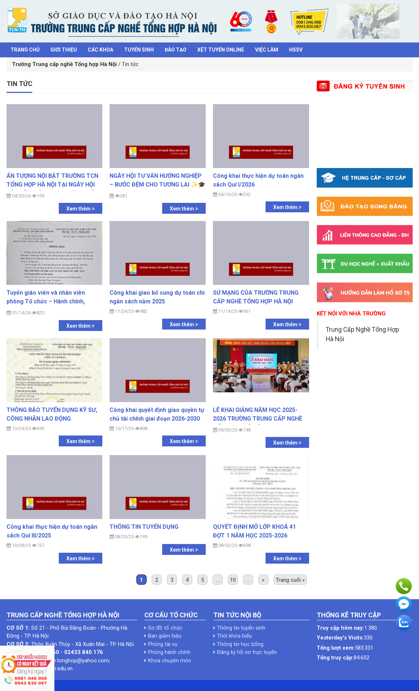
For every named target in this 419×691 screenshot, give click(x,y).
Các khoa (100, 50)
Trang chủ (25, 50)
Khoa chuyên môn (169, 660)
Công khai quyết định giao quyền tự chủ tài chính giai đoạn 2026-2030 (157, 414)
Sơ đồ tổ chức (165, 628)
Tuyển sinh (139, 50)
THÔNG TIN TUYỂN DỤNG (144, 526)
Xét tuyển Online (220, 50)
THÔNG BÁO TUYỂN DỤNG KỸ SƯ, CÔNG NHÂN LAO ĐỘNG (52, 414)
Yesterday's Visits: (340, 637)
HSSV (296, 50)
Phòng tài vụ (162, 644)
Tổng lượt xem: (336, 648)
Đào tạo (175, 50)
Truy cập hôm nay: (340, 628)
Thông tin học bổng (240, 644)
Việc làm (266, 50)
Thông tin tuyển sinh (241, 628)
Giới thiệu (63, 50)
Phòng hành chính (169, 652)
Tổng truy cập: (335, 657)
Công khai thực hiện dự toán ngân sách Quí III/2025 (52, 531)
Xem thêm (80, 209)
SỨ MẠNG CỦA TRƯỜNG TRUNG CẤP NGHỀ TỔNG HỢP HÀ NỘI (256, 297)
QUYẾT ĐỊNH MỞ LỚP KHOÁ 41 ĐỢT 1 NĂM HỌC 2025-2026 (254, 531)
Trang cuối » (290, 580)
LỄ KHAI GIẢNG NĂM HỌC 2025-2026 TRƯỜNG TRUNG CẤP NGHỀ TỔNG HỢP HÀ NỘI (257, 418)
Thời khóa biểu (234, 636)
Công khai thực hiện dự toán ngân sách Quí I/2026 (258, 180)
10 (233, 580)
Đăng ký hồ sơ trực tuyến (247, 652)
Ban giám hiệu (164, 636)
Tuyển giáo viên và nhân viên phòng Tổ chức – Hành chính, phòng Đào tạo (46, 301)
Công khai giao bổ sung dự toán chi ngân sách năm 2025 (157, 297)
